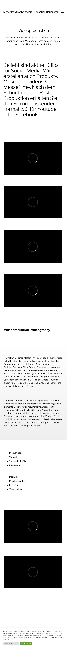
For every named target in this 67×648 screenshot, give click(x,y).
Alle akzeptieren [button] (26, 643)
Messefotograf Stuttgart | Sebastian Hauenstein (31, 11)
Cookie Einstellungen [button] (10, 643)
